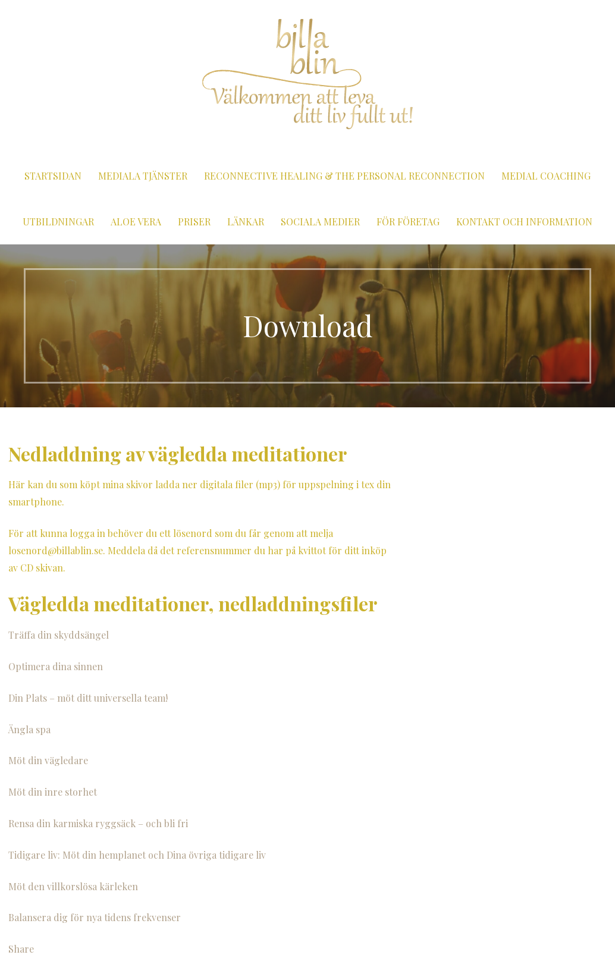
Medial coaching (546, 175)
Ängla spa (29, 729)
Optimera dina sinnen (55, 666)
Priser (194, 221)
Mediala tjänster (142, 175)
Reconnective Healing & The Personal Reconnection (344, 175)
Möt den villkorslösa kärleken (73, 886)
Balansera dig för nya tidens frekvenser (94, 917)
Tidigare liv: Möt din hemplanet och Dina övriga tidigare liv (137, 855)
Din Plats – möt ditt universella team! (88, 698)
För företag (408, 221)
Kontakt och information (524, 221)
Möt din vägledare (48, 760)
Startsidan (52, 175)
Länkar (245, 221)
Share (21, 949)
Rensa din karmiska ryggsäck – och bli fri (98, 823)
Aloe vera (136, 221)
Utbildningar (58, 221)
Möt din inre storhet (52, 792)
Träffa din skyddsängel (58, 635)
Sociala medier (320, 221)
